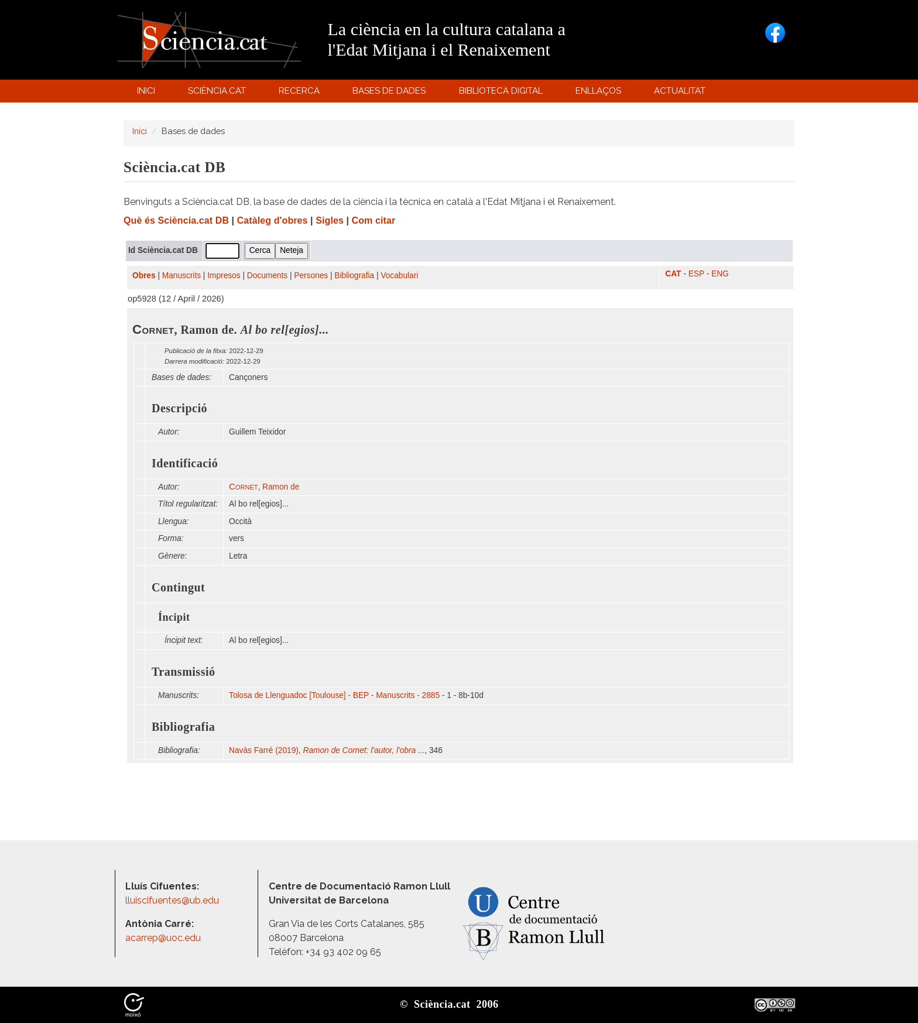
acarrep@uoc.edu (163, 937)
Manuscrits (181, 275)
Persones (311, 275)
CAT (673, 273)
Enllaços (598, 90)
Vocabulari (399, 275)
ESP (696, 273)
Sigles (330, 220)
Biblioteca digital (502, 93)
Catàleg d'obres (272, 220)
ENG (720, 273)
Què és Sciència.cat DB (176, 220)
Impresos (223, 275)
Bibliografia (354, 275)
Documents (267, 275)
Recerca (301, 93)
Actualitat (681, 93)
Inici (146, 90)
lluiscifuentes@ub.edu (173, 900)
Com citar (374, 220)
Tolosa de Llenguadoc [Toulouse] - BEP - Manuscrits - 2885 (334, 695)
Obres (144, 275)
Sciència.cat (218, 93)
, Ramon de (264, 487)
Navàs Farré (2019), (326, 750)
